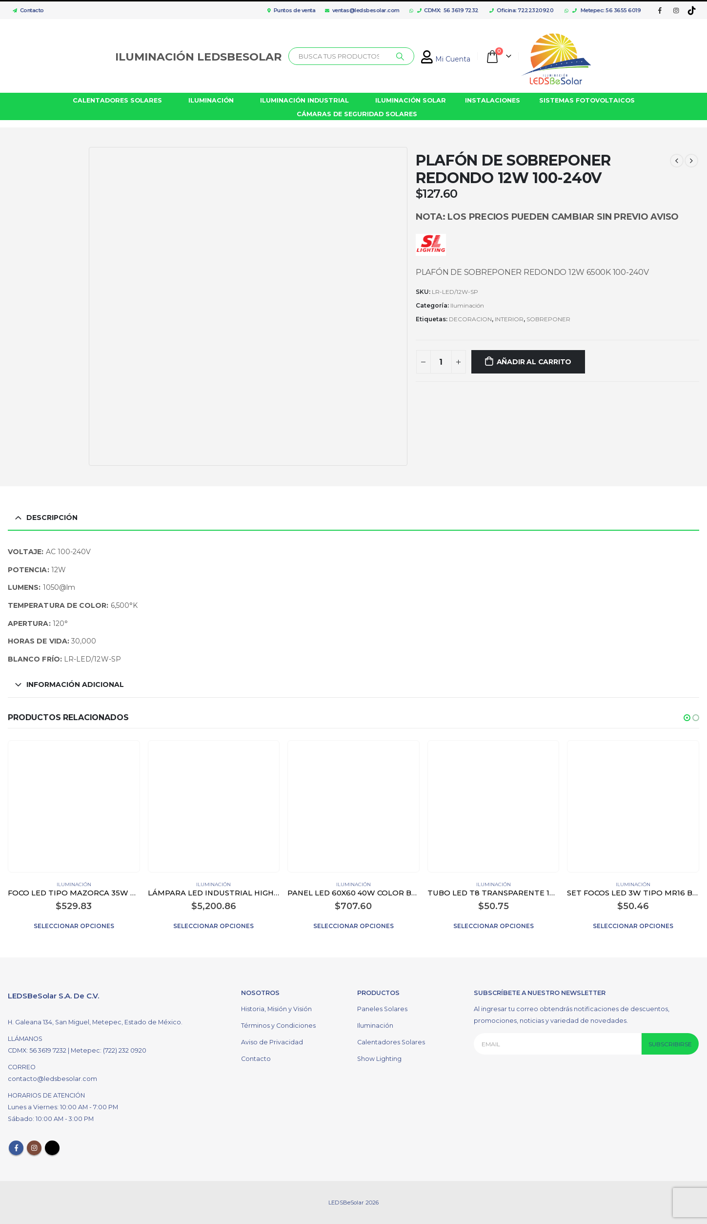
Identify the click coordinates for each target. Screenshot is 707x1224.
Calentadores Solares (391, 1042)
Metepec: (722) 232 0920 (108, 1050)
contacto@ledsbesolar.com (52, 1078)
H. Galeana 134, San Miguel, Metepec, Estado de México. (95, 1022)
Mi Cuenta (445, 59)
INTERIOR (509, 319)
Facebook (16, 1148)
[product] (74, 806)
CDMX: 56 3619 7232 (448, 10)
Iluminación (467, 305)
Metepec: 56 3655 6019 (606, 10)
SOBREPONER (548, 319)
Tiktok (52, 1148)
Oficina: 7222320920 (521, 10)
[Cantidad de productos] (441, 361)
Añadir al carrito (534, 361)
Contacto (26, 10)
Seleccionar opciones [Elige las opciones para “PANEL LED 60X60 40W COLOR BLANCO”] (353, 926)
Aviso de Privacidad (272, 1042)
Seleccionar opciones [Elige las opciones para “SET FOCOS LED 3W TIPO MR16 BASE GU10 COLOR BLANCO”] (633, 926)
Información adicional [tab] (75, 684)
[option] (45, 186)
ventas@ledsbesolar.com (362, 10)
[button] (687, 718)
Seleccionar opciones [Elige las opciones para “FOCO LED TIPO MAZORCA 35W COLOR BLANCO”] (74, 926)
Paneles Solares (382, 1009)
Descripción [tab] (52, 517)
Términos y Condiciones (278, 1025)
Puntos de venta (291, 10)
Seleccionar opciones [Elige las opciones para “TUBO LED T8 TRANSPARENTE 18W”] (493, 926)
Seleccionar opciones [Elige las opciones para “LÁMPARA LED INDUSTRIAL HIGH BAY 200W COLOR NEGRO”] (213, 926)
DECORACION (470, 319)
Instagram (34, 1148)
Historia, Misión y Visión (276, 1009)
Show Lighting (379, 1058)
